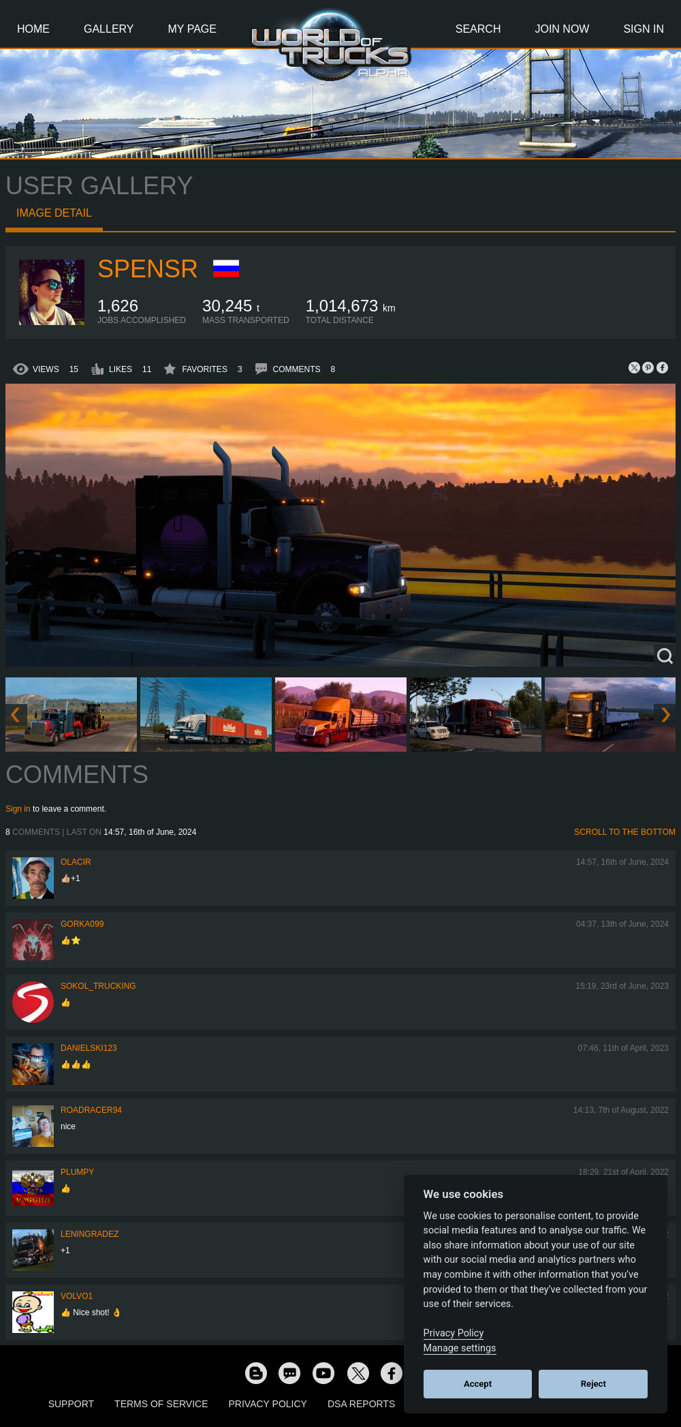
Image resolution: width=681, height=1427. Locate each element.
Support (71, 1403)
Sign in (18, 809)
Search (478, 29)
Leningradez (89, 1234)
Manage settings (460, 1348)
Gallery (109, 29)
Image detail (54, 213)
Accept (478, 1384)
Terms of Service (161, 1403)
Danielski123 (89, 1048)
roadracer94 (91, 1110)
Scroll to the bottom (625, 832)
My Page (192, 29)
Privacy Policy (268, 1403)
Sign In (643, 29)
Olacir (76, 862)
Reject (593, 1384)
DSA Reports (361, 1403)
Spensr (147, 269)
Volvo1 (77, 1296)
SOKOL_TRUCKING (98, 986)
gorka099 (82, 924)
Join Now (562, 29)
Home (33, 29)
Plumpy (77, 1172)
